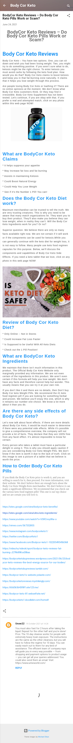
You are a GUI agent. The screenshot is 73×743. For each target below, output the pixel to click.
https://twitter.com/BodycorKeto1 (20, 536)
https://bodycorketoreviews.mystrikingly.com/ (26, 581)
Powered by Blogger (36, 730)
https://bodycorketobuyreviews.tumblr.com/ (25, 568)
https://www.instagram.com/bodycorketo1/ (25, 531)
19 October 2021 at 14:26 (37, 623)
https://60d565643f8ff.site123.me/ (21, 587)
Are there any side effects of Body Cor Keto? (34, 413)
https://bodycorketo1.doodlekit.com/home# (26, 599)
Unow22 (19, 623)
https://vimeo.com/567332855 (18, 525)
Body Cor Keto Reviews (30, 54)
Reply (18, 668)
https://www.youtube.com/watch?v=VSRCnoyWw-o (30, 519)
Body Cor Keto (23, 5)
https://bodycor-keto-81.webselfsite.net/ (24, 593)
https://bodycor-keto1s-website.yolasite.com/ (27, 574)
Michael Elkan (43, 737)
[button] (68, 16)
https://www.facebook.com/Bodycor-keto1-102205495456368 (35, 542)
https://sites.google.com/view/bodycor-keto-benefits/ (30, 506)
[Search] (68, 6)
